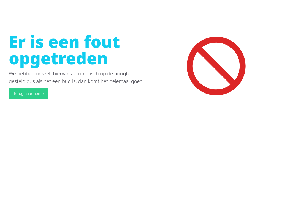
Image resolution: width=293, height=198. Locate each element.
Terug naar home (28, 93)
